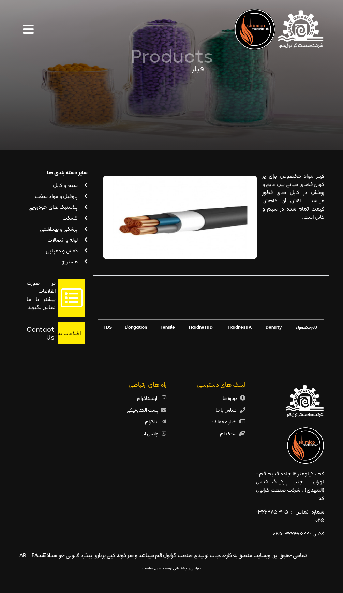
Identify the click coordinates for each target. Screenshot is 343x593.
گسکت (75, 217)
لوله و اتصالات (67, 239)
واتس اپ (149, 433)
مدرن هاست (152, 568)
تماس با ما (226, 410)
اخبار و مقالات (223, 421)
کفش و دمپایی (67, 250)
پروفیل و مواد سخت (61, 196)
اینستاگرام (147, 398)
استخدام (228, 433)
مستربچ (74, 261)
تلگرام (151, 421)
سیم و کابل (70, 185)
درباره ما (230, 398)
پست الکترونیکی (142, 410)
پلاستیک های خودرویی (58, 207)
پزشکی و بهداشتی (64, 228)
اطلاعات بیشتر (69, 333)
